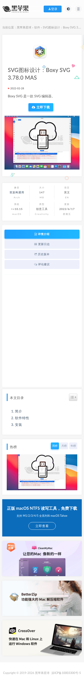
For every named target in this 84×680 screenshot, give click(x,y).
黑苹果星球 (24, 27)
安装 (18, 425)
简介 (18, 411)
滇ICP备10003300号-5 (66, 673)
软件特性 (22, 418)
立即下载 (41, 107)
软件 (37, 27)
